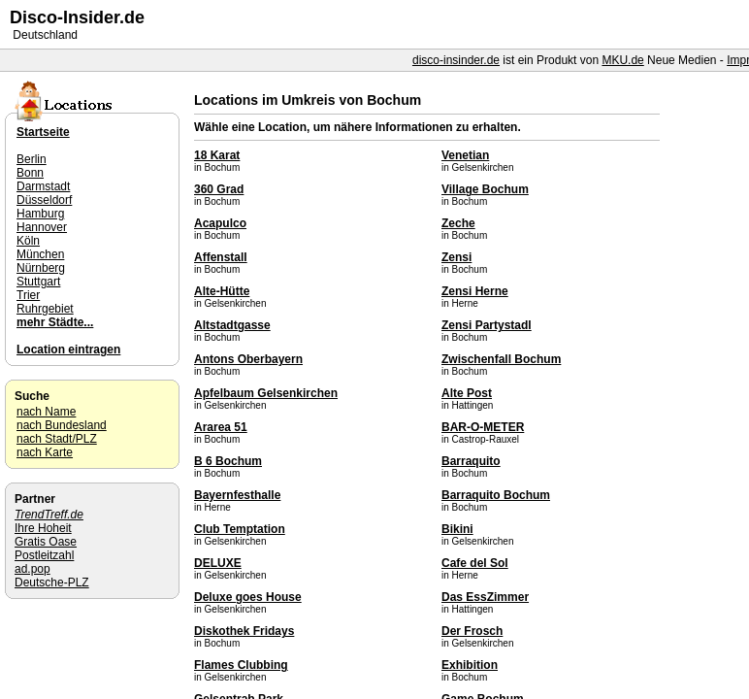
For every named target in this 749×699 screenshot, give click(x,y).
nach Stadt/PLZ (56, 439)
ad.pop (32, 569)
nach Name (46, 411)
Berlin (31, 159)
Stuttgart (38, 281)
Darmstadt (43, 186)
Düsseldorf (44, 200)
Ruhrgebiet (45, 309)
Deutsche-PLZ (52, 582)
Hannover (41, 227)
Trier (28, 295)
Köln (28, 241)
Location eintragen (68, 349)
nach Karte (44, 452)
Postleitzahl (44, 555)
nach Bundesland (61, 425)
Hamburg (40, 213)
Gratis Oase (46, 542)
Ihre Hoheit (43, 528)
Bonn (30, 173)
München (40, 254)
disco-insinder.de (456, 60)
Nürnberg (40, 268)
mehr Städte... (54, 322)
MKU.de (622, 60)
